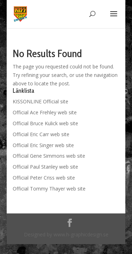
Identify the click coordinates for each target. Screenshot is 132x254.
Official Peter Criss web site (44, 177)
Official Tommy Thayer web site (49, 188)
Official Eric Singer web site (43, 145)
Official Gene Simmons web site (49, 155)
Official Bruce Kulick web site (45, 123)
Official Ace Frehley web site (45, 112)
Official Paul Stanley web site (45, 166)
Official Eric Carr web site (41, 134)
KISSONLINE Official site (40, 101)
